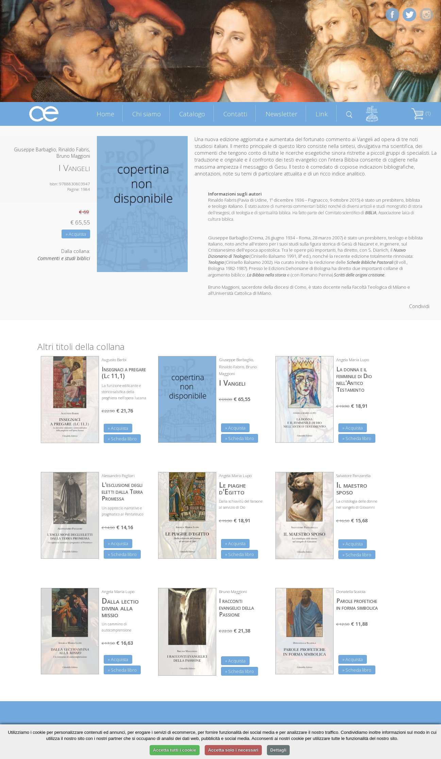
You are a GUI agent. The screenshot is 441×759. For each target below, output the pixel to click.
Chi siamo (146, 113)
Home (105, 113)
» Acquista (76, 234)
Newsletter (282, 113)
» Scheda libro (122, 439)
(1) (420, 113)
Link (322, 113)
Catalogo (192, 113)
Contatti (235, 113)
